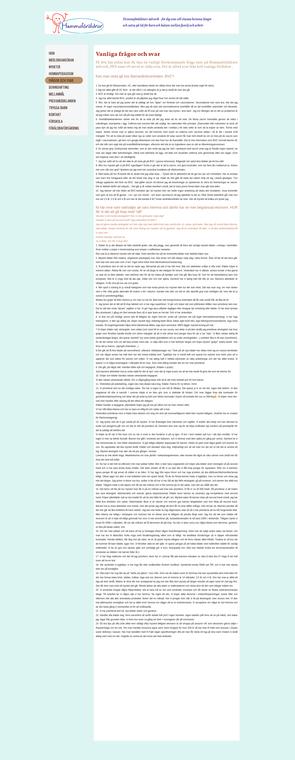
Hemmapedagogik (61, 73)
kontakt (55, 114)
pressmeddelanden (62, 100)
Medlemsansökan (61, 59)
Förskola (56, 121)
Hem (51, 53)
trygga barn (58, 107)
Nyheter (54, 66)
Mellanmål (57, 94)
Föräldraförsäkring (64, 128)
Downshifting (59, 87)
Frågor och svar (61, 80)
